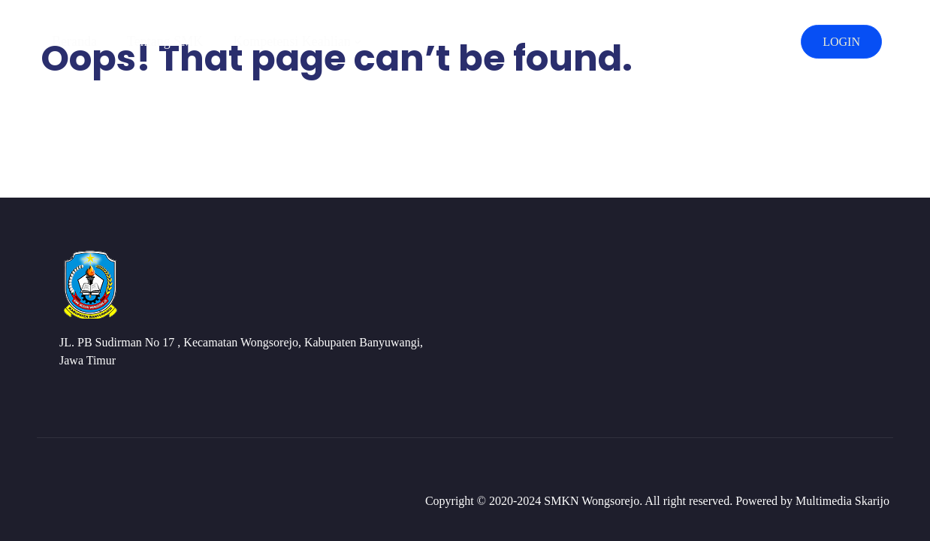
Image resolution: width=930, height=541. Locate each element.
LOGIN (841, 41)
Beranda (74, 41)
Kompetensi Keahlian (291, 41)
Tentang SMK (165, 41)
